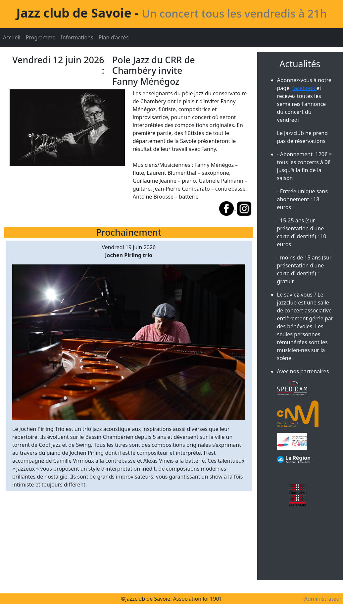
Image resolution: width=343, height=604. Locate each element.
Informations (77, 37)
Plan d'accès (114, 37)
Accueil (12, 37)
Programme (41, 37)
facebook (304, 88)
